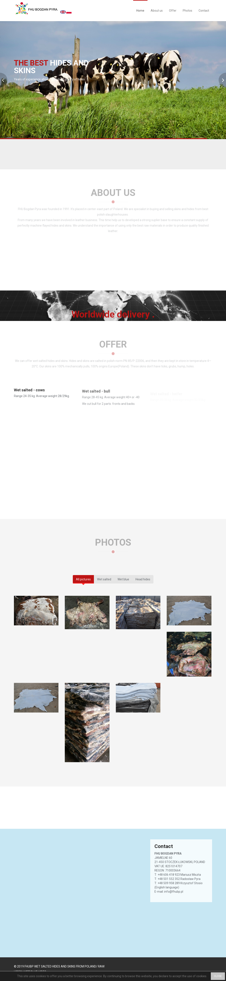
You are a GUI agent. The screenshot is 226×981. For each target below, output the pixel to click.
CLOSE (218, 976)
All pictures (83, 579)
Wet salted (104, 579)
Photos (187, 10)
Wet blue (123, 579)
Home (140, 10)
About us (157, 10)
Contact (204, 10)
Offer (172, 10)
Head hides (142, 579)
